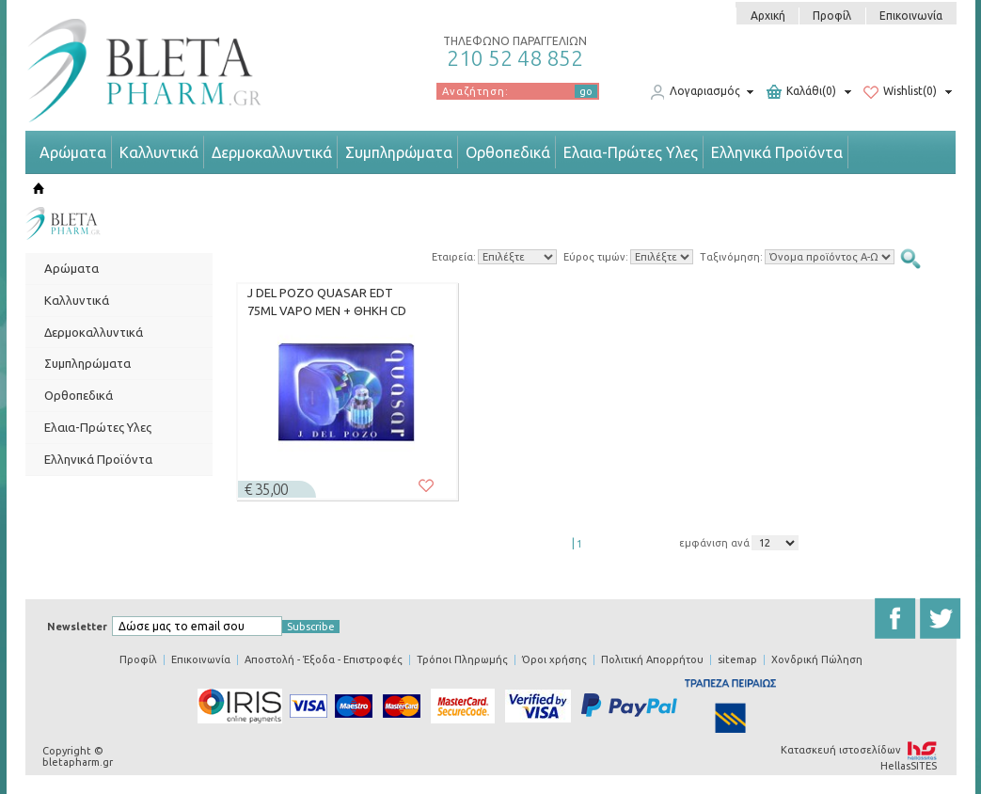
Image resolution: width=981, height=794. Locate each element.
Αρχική (768, 15)
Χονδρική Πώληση (816, 659)
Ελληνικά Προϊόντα (777, 152)
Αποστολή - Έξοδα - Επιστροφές (324, 659)
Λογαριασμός (695, 92)
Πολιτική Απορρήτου (652, 659)
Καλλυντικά (158, 152)
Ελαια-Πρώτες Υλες (630, 152)
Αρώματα (73, 152)
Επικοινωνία (910, 15)
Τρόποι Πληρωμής (462, 659)
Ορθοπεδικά (508, 152)
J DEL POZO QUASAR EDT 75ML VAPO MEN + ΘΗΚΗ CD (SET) (326, 302)
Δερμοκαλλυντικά (272, 152)
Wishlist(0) (900, 92)
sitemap (737, 659)
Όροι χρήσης (554, 659)
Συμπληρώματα (398, 152)
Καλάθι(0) (801, 92)
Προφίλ (832, 15)
